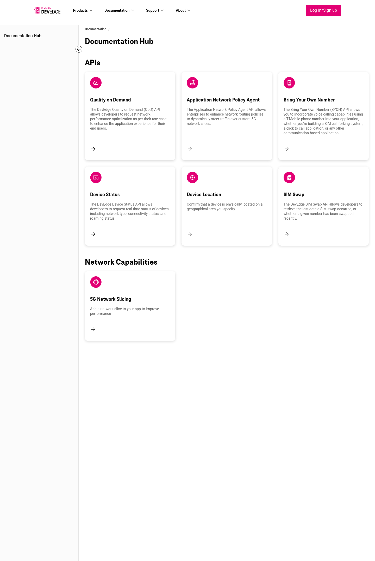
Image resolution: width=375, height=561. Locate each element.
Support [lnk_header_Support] (152, 10)
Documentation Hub (22, 35)
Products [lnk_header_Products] (80, 10)
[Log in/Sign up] (323, 10)
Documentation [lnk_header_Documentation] (116, 10)
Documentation (95, 29)
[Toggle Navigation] (79, 49)
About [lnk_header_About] (181, 10)
